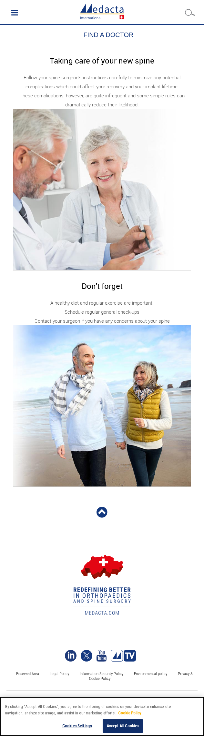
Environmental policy (150, 673)
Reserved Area (27, 673)
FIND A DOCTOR (108, 34)
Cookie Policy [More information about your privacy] (129, 713)
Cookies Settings (77, 725)
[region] (102, 716)
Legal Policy (59, 673)
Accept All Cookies (123, 725)
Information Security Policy (101, 673)
